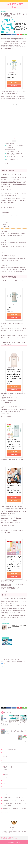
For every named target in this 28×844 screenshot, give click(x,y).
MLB (4, 753)
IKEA (6, 777)
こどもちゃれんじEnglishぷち (10, 767)
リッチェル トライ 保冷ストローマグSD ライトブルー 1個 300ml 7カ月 (14, 307)
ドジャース (6, 756)
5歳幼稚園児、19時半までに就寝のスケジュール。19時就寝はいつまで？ (14, 809)
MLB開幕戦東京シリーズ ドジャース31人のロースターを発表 (14, 813)
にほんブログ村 (4, 666)
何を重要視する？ (10, 147)
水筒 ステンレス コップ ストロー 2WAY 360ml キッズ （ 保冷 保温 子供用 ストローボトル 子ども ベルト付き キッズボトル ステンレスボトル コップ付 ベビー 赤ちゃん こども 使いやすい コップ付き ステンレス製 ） (14, 489)
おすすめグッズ (4, 11)
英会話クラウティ (7, 769)
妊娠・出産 (5, 780)
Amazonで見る (14, 82)
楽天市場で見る (14, 85)
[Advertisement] (14, 119)
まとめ (6, 163)
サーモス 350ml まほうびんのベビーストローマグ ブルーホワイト (15, 154)
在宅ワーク (5, 787)
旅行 (4, 783)
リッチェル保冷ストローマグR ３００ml (15, 151)
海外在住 (4, 761)
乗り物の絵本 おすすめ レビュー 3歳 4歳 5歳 (13, 800)
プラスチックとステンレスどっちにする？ (15, 145)
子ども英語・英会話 (7, 764)
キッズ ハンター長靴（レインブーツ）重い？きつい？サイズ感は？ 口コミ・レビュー (14, 804)
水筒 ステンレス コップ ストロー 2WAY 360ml (14, 157)
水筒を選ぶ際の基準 (9, 143)
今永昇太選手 (6, 755)
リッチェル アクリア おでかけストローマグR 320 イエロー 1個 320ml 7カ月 (14, 76)
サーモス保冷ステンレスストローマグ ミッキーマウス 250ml (15, 160)
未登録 (4, 790)
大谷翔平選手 (6, 758)
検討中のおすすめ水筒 (10, 149)
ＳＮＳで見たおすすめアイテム (9, 749)
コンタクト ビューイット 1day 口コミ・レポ (13, 797)
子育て (4, 772)
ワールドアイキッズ (8, 766)
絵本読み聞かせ (7, 774)
